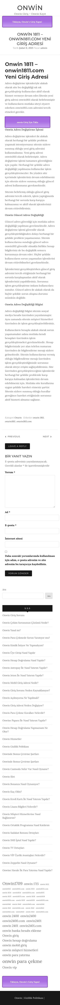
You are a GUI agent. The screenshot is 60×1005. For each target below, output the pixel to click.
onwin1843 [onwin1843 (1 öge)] (20, 912)
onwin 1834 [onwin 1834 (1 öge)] (6, 893)
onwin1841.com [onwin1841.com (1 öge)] (18, 908)
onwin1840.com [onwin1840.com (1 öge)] (29, 904)
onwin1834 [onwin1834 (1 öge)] (17, 893)
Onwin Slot (8, 776)
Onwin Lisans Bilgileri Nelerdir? (19, 806)
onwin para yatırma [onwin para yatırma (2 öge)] (16, 955)
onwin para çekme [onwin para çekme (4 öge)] (22, 961)
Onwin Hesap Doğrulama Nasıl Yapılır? (23, 660)
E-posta (10, 525)
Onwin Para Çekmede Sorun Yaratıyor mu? (26, 637)
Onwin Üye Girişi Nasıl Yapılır (18, 652)
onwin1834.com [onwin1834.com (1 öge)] (28, 893)
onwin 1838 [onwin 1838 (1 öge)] (30, 896)
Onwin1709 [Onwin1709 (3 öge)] (12, 883)
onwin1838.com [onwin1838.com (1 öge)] (8, 900)
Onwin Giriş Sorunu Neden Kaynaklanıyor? (26, 690)
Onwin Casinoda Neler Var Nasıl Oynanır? (25, 769)
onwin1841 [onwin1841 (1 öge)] (40, 904)
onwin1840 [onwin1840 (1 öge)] (6, 904)
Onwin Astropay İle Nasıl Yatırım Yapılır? (24, 667)
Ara (4, 589)
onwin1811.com (24, 421)
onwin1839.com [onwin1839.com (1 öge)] (42, 900)
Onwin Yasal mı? (11, 630)
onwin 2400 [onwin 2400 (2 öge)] (10, 916)
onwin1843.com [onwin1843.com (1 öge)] (42, 912)
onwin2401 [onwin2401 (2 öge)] (33, 921)
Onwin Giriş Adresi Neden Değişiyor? (23, 705)
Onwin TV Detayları (13, 847)
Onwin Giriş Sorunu (13, 615)
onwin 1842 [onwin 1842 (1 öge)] (30, 908)
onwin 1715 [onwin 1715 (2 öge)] (31, 884)
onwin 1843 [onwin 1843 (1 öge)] (30, 912)
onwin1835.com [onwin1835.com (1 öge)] (19, 896)
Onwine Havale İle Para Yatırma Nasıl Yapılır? (27, 870)
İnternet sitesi (14, 538)
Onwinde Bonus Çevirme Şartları (20, 754)
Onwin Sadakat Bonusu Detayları (20, 832)
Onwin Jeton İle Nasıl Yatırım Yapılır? (23, 675)
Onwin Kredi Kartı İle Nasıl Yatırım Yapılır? (26, 799)
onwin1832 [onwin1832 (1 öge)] (6, 889)
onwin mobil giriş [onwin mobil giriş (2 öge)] (14, 945)
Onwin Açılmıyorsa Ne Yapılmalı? (20, 697)
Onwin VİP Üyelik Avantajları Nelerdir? (23, 855)
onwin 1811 (38, 417)
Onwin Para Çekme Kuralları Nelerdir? (23, 712)
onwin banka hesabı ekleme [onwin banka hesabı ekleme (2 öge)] (21, 931)
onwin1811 (10, 421)
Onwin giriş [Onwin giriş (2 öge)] (10, 935)
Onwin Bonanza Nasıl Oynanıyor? (21, 784)
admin (43, 48)
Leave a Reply (17, 446)
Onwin (30, 8)
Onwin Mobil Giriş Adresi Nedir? (20, 682)
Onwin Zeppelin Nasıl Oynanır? (19, 862)
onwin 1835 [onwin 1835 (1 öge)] (6, 896)
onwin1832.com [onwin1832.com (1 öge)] (18, 889)
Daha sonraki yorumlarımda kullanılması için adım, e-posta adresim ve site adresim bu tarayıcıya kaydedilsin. (30, 560)
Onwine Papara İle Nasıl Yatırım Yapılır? (24, 720)
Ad (7, 512)
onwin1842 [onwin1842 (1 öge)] (40, 908)
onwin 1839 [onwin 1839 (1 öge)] (20, 900)
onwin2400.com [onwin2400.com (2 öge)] (13, 921)
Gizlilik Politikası (33, 998)
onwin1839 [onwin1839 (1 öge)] (30, 900)
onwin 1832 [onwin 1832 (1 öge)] (44, 884)
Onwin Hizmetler (12, 739)
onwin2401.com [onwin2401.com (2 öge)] (30, 926)
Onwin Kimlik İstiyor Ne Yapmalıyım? (23, 645)
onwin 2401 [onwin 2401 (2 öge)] (10, 926)
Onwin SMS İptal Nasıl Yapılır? (19, 840)
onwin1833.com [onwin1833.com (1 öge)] (42, 889)
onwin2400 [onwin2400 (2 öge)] (28, 916)
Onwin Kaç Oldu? (12, 791)
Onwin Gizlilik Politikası (15, 746)
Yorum (10, 472)
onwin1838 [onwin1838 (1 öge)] (40, 896)
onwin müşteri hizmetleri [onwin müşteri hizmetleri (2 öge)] (20, 950)
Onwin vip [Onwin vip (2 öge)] (9, 967)
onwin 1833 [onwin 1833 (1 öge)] (30, 889)
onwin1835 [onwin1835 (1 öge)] (40, 893)
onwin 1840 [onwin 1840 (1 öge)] (16, 904)
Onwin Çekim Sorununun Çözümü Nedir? (25, 622)
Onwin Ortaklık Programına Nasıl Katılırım (25, 825)
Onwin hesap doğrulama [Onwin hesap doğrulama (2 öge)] (19, 940)
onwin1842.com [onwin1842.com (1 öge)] (8, 912)
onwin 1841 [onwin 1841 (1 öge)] (6, 908)
